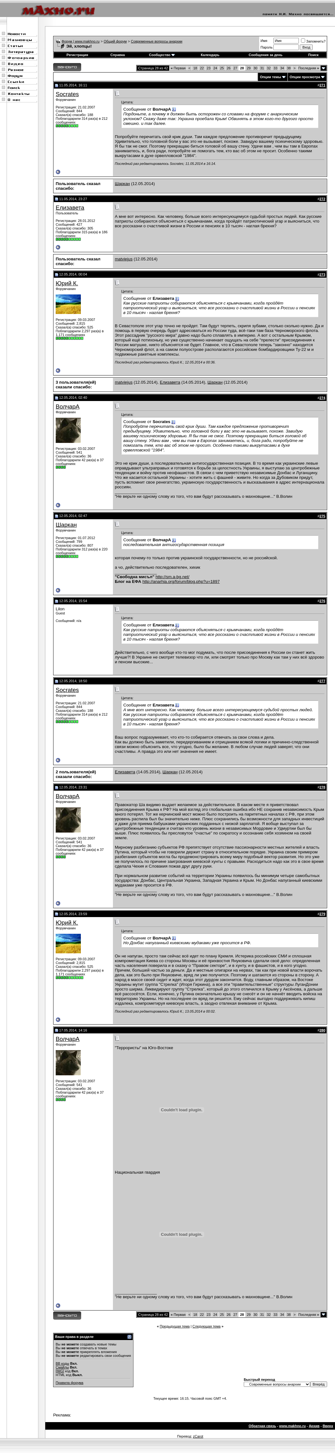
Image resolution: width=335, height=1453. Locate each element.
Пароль (266, 47)
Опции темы (270, 77)
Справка (117, 55)
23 (208, 68)
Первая (178, 68)
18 (195, 68)
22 (202, 68)
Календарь (210, 55)
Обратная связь (262, 1426)
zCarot (198, 1436)
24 (215, 68)
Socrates (67, 94)
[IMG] (60, 1371)
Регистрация (77, 55)
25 (222, 68)
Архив (314, 1426)
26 (229, 68)
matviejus (123, 259)
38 (289, 68)
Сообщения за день (265, 55)
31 (262, 68)
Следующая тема (207, 1326)
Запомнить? (313, 41)
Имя (263, 41)
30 (255, 68)
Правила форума (69, 1383)
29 (248, 68)
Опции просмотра (305, 77)
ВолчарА (68, 406)
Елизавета (70, 207)
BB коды (62, 1363)
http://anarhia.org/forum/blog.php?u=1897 (181, 581)
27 (235, 68)
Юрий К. (67, 283)
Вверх (328, 1426)
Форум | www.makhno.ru (81, 41)
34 (282, 68)
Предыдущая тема (175, 1326)
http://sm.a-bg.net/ (172, 576)
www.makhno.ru (292, 1426)
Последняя (309, 68)
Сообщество (162, 55)
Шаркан (122, 183)
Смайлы (62, 1367)
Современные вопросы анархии (156, 41)
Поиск (313, 55)
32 (269, 68)
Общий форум (115, 41)
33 (275, 68)
